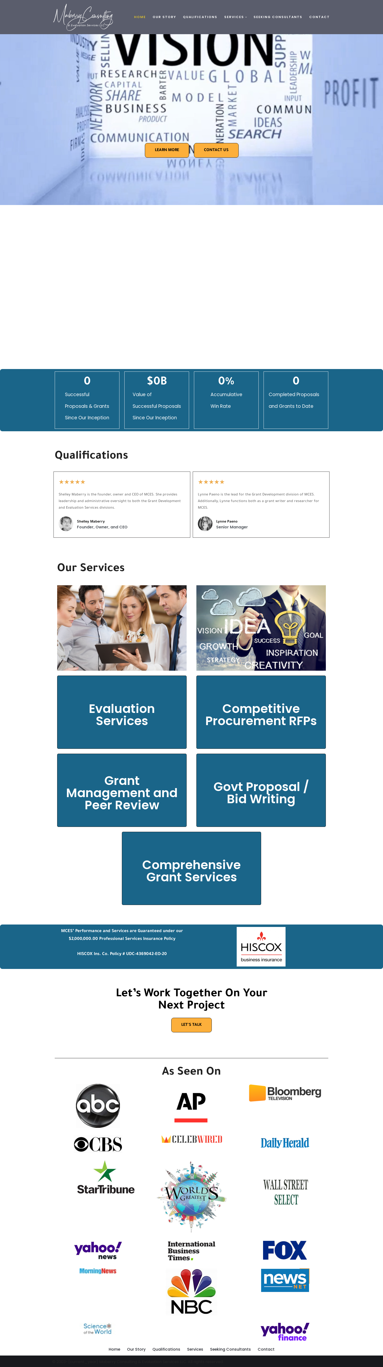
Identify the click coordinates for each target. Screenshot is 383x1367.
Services (195, 1350)
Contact (319, 17)
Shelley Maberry (91, 522)
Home (140, 17)
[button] (246, 17)
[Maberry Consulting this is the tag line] (82, 17)
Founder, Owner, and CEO (102, 527)
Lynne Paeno (226, 522)
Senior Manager (232, 527)
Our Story (164, 17)
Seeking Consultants (278, 17)
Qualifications (200, 17)
